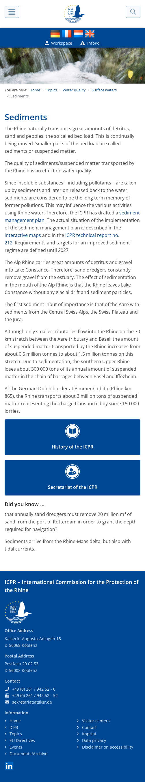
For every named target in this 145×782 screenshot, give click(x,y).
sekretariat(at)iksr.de (32, 702)
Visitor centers (95, 720)
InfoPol (90, 43)
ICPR (13, 727)
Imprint (88, 733)
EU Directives (21, 740)
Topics (51, 90)
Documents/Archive (27, 753)
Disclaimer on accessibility (107, 747)
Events (15, 747)
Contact (89, 727)
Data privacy (93, 740)
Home (34, 90)
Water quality (74, 90)
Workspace (58, 43)
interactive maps (23, 235)
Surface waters (104, 90)
